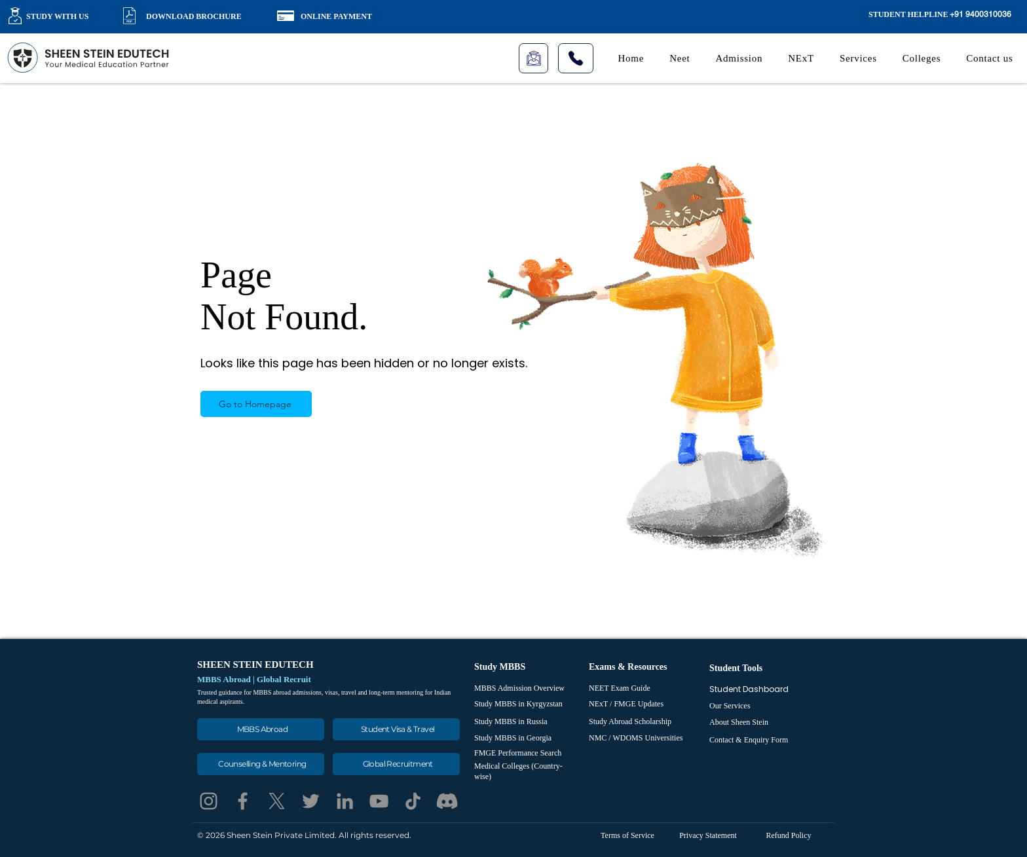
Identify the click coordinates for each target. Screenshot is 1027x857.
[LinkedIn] (344, 801)
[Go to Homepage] (256, 404)
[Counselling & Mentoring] (260, 764)
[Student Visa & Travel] (396, 729)
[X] (276, 801)
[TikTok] (412, 801)
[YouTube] (378, 801)
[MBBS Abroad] (260, 729)
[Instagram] (208, 801)
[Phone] (575, 58)
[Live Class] (533, 58)
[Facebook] (242, 801)
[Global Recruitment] (396, 764)
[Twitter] (310, 801)
